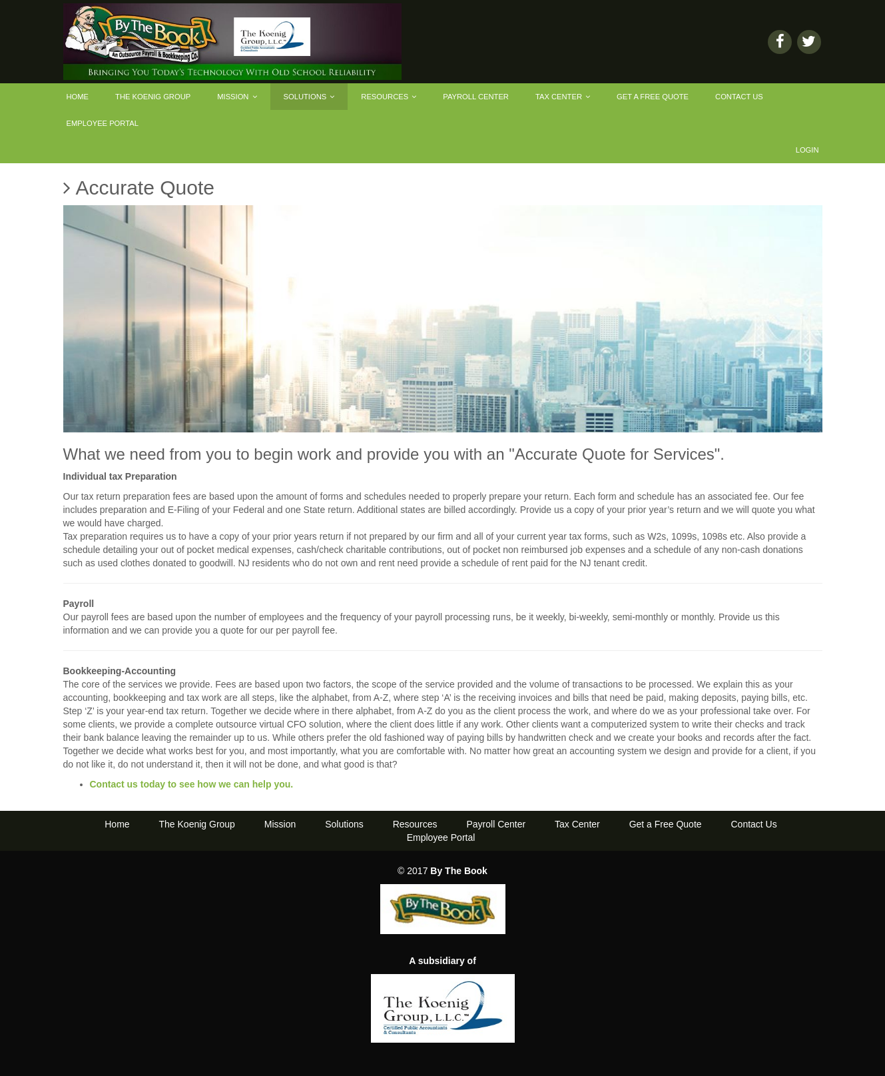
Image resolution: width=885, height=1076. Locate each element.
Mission (236, 96)
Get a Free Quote (653, 97)
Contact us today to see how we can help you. (192, 784)
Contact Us (739, 97)
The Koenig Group (152, 97)
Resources (388, 96)
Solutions (309, 96)
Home (78, 97)
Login (807, 150)
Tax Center (562, 96)
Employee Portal (103, 123)
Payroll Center (476, 97)
